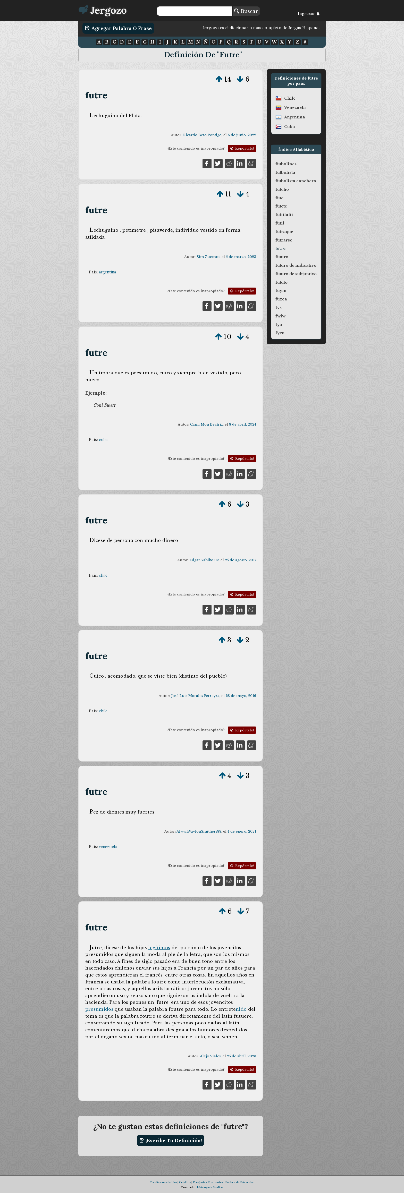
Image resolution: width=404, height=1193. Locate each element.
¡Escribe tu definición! (170, 1140)
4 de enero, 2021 (242, 831)
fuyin (281, 290)
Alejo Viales (210, 1056)
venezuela (108, 846)
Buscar (246, 11)
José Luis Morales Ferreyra (195, 696)
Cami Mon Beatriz (206, 424)
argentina (107, 272)
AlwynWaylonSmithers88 (198, 831)
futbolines (286, 164)
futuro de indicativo (295, 265)
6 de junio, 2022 (242, 135)
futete (281, 206)
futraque (284, 231)
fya (278, 324)
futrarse (283, 240)
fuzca (281, 299)
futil (279, 223)
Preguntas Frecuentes (208, 1182)
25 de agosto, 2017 (240, 560)
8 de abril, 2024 (242, 424)
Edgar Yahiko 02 (204, 560)
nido (241, 1009)
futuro (281, 257)
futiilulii (284, 214)
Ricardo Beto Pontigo (202, 135)
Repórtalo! (241, 148)
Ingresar (309, 13)
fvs (278, 307)
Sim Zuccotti (208, 257)
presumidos (99, 1009)
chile (103, 575)
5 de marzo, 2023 (241, 257)
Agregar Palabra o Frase (118, 28)
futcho (282, 189)
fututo (281, 282)
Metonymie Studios (210, 1187)
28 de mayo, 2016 (241, 696)
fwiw (280, 316)
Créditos (185, 1182)
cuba (103, 439)
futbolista (285, 172)
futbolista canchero (295, 181)
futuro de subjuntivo (296, 274)
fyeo (279, 333)
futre (96, 95)
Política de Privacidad (240, 1182)
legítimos (159, 947)
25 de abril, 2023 (241, 1056)
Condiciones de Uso (163, 1182)
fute (279, 198)
